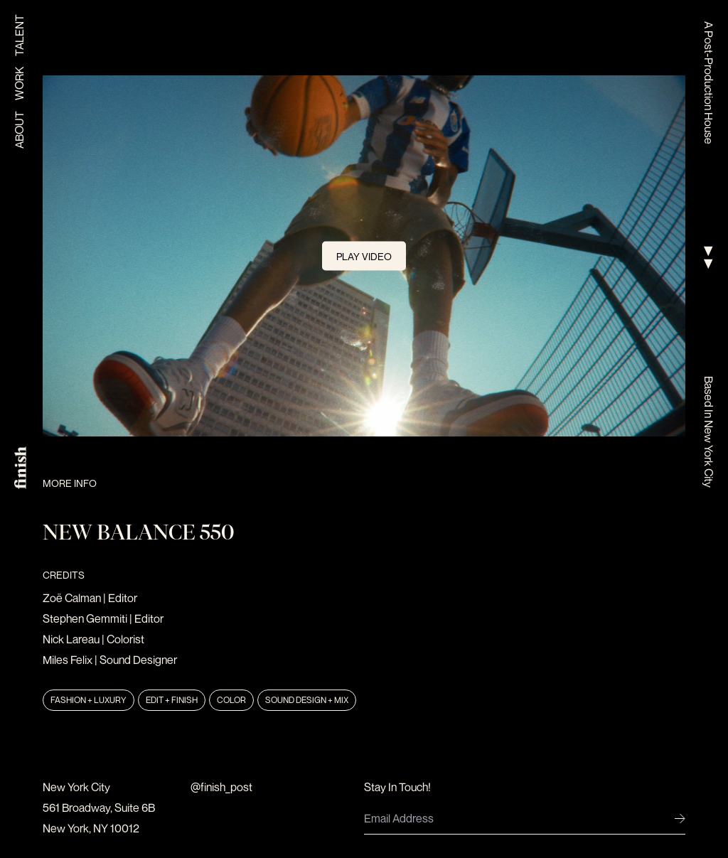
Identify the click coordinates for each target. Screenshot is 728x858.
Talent (19, 35)
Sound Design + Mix (306, 700)
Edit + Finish (172, 700)
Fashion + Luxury (88, 700)
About (19, 130)
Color (231, 700)
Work (19, 83)
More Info (70, 483)
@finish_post (221, 787)
